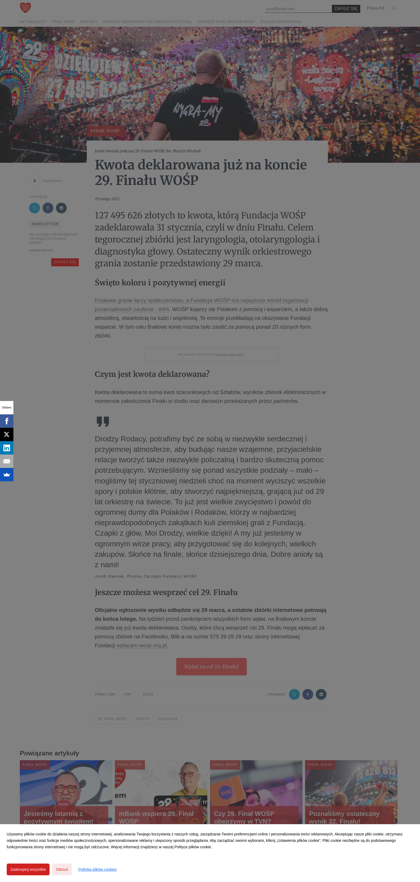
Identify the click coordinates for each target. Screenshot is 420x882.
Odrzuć (62, 869)
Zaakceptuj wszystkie (28, 869)
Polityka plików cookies (97, 869)
